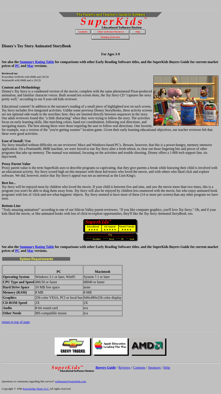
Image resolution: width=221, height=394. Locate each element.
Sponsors (154, 367)
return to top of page (16, 322)
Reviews (124, 367)
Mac (30, 66)
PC (17, 66)
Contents (139, 367)
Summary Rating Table (37, 62)
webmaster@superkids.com (70, 381)
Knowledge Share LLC (36, 388)
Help (166, 367)
